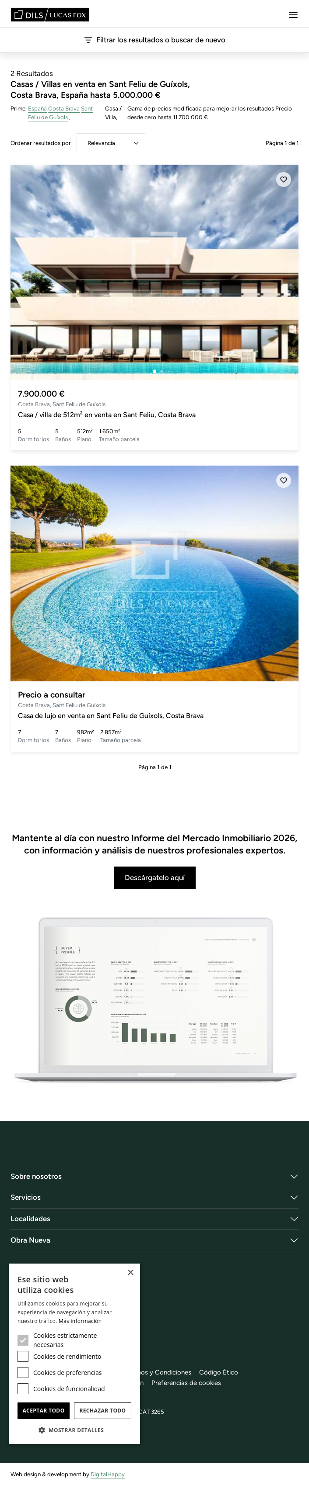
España (37, 108)
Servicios (26, 1197)
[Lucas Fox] (50, 14)
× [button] (130, 1273)
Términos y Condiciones (156, 1372)
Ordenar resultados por (41, 142)
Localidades (30, 1218)
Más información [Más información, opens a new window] (80, 1321)
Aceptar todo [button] (43, 1410)
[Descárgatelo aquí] (154, 1001)
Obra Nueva (30, 1240)
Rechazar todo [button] (102, 1410)
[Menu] (293, 15)
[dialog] (74, 1354)
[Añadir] (283, 179)
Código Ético (218, 1372)
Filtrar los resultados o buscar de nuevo (155, 40)
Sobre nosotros (36, 1176)
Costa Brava (64, 108)
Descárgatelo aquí (155, 877)
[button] (74, 1430)
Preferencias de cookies (186, 1383)
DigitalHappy (108, 1474)
